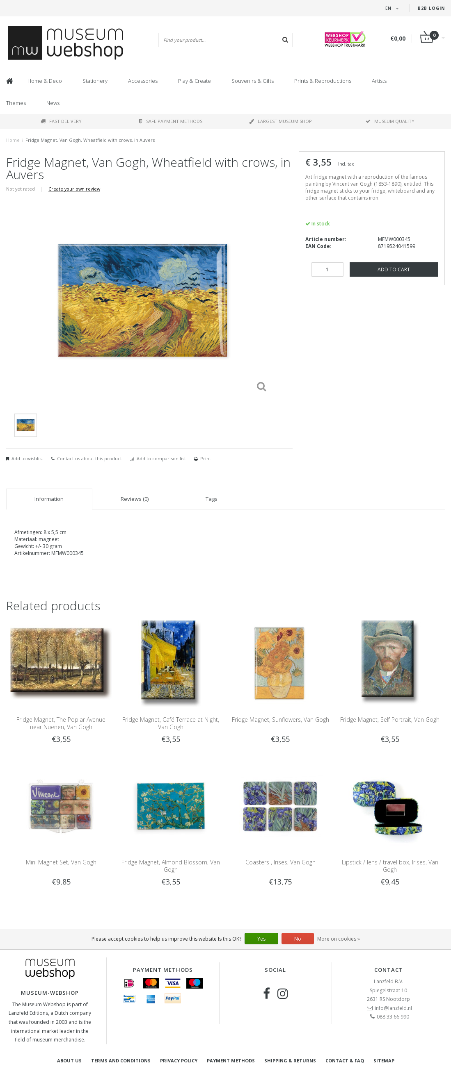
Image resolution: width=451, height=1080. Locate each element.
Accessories (143, 80)
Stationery (95, 80)
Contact (388, 969)
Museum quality (390, 121)
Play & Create (194, 80)
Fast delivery (61, 121)
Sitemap (383, 1060)
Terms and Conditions (121, 1060)
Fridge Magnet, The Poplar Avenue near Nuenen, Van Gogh (60, 723)
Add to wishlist (27, 458)
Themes (16, 103)
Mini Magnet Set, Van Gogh (61, 862)
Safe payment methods (170, 121)
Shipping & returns (290, 1060)
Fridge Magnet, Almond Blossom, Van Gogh (170, 865)
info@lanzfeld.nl (393, 1008)
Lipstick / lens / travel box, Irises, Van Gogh (390, 865)
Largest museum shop (280, 121)
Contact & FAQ (344, 1060)
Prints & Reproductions (322, 80)
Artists (379, 80)
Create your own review (74, 189)
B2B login (431, 8)
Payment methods (231, 1060)
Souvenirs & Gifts (252, 80)
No (297, 938)
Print (205, 458)
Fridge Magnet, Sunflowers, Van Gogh (280, 719)
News (53, 103)
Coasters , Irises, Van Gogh (280, 862)
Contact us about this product (89, 458)
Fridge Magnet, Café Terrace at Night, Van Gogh (170, 723)
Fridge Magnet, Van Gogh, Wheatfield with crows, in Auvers (90, 140)
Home (13, 140)
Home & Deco (44, 80)
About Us (69, 1060)
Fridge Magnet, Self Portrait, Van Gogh (390, 719)
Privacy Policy (178, 1060)
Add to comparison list (161, 458)
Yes (261, 938)
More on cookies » (338, 938)
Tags (211, 498)
